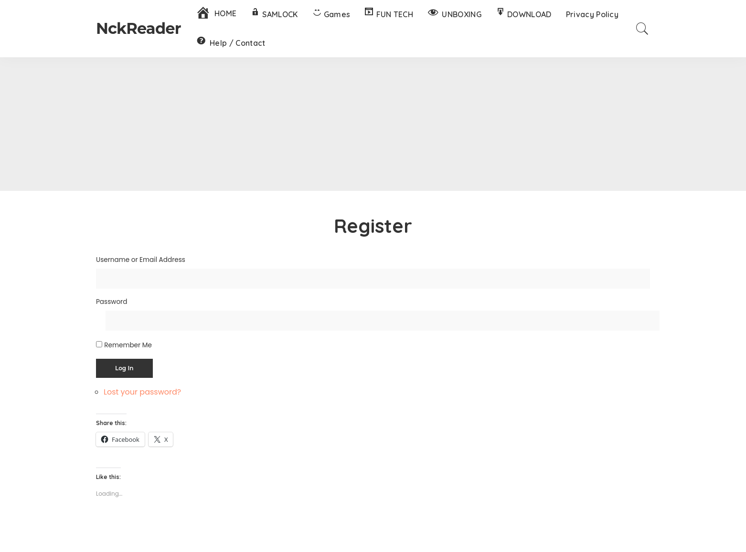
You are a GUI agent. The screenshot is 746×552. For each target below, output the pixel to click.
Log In (124, 368)
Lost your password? (142, 391)
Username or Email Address (140, 259)
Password (111, 301)
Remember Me (128, 345)
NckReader (138, 28)
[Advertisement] (373, 124)
